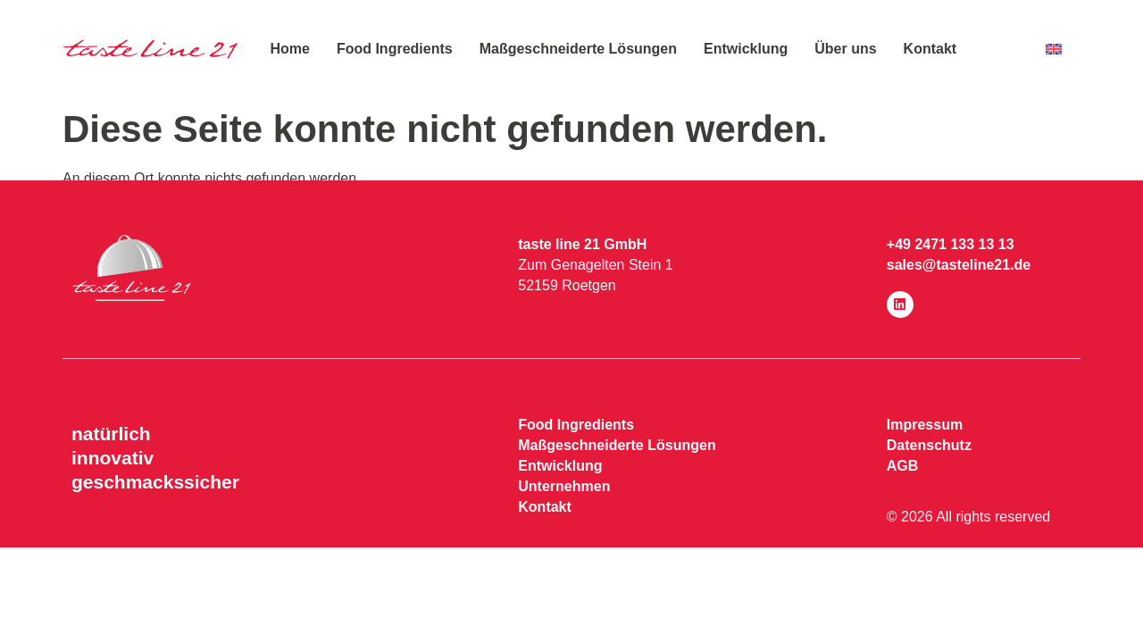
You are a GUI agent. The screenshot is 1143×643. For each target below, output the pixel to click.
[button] (39, 603)
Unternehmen (564, 486)
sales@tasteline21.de (958, 264)
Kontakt (930, 48)
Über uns (845, 48)
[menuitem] (1054, 49)
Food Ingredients (395, 48)
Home (289, 48)
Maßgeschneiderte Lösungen (578, 48)
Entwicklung (746, 48)
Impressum (925, 424)
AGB (903, 465)
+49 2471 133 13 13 (950, 244)
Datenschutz (929, 445)
